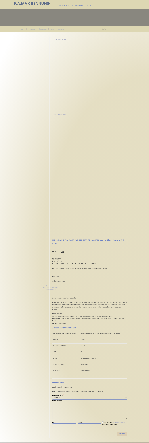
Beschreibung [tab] (43, 213)
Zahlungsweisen (52, 387)
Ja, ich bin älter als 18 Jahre (13, 441)
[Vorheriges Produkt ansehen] (54, 39)
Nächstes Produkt (59, 114)
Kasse (67, 381)
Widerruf (50, 386)
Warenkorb (68, 383)
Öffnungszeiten (43, 29)
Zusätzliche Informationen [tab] (50, 215)
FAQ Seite (68, 386)
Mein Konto (68, 384)
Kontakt (52, 29)
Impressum (61, 29)
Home (22, 29)
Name (54, 350)
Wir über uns (31, 29)
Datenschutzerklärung (118, 350)
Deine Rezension (57, 329)
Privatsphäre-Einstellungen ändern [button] (32, 396)
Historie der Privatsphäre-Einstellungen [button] (34, 398)
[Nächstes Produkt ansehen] (65, 114)
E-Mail (80, 350)
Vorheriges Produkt (60, 39)
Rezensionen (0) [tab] (51, 218)
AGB (49, 381)
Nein (2, 441)
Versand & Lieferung (54, 389)
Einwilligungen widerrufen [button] (29, 400)
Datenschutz (51, 384)
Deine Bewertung (58, 323)
